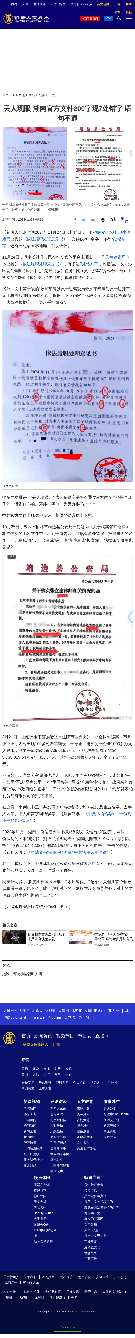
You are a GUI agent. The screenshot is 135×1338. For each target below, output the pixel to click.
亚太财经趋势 (33, 1160)
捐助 (129, 4)
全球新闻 (30, 1108)
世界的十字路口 (61, 1154)
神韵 (14, 4)
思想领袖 (56, 1131)
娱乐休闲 (42, 1177)
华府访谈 (30, 1142)
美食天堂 (40, 1201)
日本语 (69, 1017)
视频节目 (65, 1035)
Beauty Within (43, 1213)
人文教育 (85, 1101)
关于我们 (30, 1277)
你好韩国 (40, 1196)
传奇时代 (90, 1190)
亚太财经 (30, 1165)
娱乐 (68, 1069)
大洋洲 (63, 1011)
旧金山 (99, 1011)
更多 (74, 1297)
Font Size (113, 219)
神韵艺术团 (32, 1292)
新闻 (26, 1060)
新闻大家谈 (58, 1108)
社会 (42, 95)
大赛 (25, 4)
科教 (58, 1074)
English (21, 1017)
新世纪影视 (57, 1297)
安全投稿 (102, 1277)
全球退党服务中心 (115, 1292)
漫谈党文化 (92, 1247)
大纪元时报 (53, 1292)
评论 (36, 1069)
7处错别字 (89, 264)
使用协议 (84, 1277)
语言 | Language (81, 4)
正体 (54, 4)
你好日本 (40, 1190)
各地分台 (39, 4)
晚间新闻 (30, 1125)
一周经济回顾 (33, 1148)
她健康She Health (116, 1114)
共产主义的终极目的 (98, 1201)
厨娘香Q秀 (41, 1224)
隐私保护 (66, 1277)
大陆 (32, 95)
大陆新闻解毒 (59, 1165)
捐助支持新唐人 (35, 1044)
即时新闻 (62, 1082)
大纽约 (24, 1011)
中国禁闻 (30, 1120)
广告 (117, 4)
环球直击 (30, 1114)
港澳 (46, 1069)
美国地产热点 (86, 1148)
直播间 (102, 1035)
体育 (68, 1074)
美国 (25, 1074)
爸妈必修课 (85, 1137)
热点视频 (45, 1082)
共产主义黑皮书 (95, 1236)
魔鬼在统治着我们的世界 (101, 1207)
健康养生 (112, 1101)
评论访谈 (58, 1101)
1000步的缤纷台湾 (45, 1233)
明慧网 (9, 1297)
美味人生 (40, 1207)
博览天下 (96, 1082)
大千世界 (40, 1219)
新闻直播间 (91, 18)
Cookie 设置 (67, 1327)
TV (109, 18)
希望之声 (90, 1292)
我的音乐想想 (43, 1241)
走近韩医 (110, 1137)
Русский (54, 1017)
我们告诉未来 (93, 1184)
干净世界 (72, 1292)
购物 (56, 1044)
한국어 (83, 1017)
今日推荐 (79, 1082)
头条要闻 (28, 1082)
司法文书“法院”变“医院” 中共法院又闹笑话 (69, 852)
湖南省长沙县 (106, 232)
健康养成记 (111, 1125)
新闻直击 (30, 1131)
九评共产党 (92, 1213)
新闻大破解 (58, 1137)
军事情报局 (58, 1142)
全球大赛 (45, 1088)
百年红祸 (90, 1224)
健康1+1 (109, 1108)
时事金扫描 (58, 1120)
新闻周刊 (30, 1137)
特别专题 (92, 1177)
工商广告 (90, 1258)
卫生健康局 (115, 257)
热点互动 (56, 1114)
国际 (25, 1069)
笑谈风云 (83, 1114)
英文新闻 (103, 4)
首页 (5, 95)
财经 (58, 1069)
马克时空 (56, 1160)
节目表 (85, 1035)
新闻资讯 (18, 95)
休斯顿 (76, 1011)
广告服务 (120, 1277)
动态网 (24, 1297)
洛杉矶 (50, 1011)
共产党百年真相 (95, 1196)
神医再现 (110, 1131)
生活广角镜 (42, 1184)
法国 (88, 1011)
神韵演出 (28, 1088)
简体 (62, 4)
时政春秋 (56, 1125)
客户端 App (31, 1282)
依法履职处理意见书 (45, 239)
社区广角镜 (31, 1154)
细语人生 (56, 1171)
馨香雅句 (83, 1125)
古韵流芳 (83, 1120)
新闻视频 (32, 1101)
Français (37, 1017)
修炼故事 (90, 1253)
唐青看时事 (58, 1148)
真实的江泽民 (93, 1219)
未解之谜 (83, 1108)
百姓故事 (90, 1241)
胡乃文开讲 (111, 1120)
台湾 (46, 1074)
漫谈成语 (83, 1131)
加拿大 (37, 1011)
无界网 (39, 1297)
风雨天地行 (92, 1230)
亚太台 (113, 1011)
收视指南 (48, 1277)
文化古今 (83, 1142)
